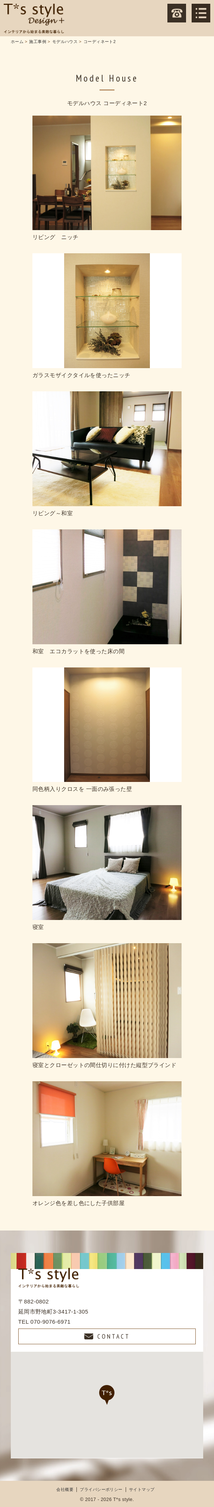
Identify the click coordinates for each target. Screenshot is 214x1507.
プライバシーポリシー (101, 1489)
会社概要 (64, 1489)
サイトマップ (142, 1489)
